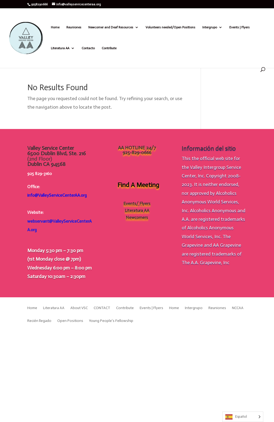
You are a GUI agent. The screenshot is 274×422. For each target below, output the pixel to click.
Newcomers (137, 217)
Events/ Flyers (136, 203)
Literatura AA (60, 48)
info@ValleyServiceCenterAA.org (57, 195)
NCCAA (237, 308)
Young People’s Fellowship (111, 321)
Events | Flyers (239, 27)
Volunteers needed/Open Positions (170, 27)
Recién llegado (39, 321)
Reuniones (73, 27)
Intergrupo (209, 27)
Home (55, 27)
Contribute (109, 48)
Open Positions (70, 321)
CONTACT (102, 308)
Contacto (88, 48)
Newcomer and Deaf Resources (110, 27)
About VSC (79, 308)
